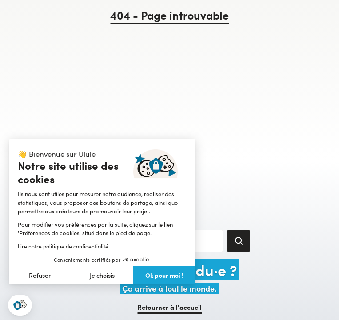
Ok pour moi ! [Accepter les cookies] (164, 275)
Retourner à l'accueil (169, 307)
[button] (20, 305)
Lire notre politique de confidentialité (63, 246)
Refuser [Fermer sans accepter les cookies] (40, 275)
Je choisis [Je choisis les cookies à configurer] (102, 275)
